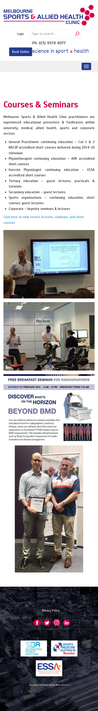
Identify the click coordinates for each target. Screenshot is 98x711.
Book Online (20, 52)
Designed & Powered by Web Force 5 (49, 684)
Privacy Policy (50, 610)
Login (20, 34)
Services (14, 83)
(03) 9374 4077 (52, 42)
